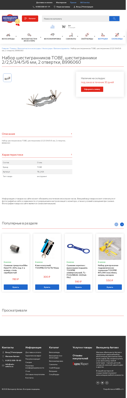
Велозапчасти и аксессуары (55, 357)
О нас (27, 371)
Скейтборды (54, 368)
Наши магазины (63, 7)
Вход (78, 7)
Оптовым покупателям (35, 374)
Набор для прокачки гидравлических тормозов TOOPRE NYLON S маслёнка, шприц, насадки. (108, 270)
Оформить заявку (92, 89)
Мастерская (61, 2)
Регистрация (87, 7)
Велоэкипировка (56, 361)
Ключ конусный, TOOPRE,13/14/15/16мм (47, 266)
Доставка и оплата (44, 2)
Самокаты (53, 364)
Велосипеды (54, 352)
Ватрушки (53, 371)
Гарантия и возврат (33, 356)
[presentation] (116, 224)
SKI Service (85, 2)
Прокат (73, 2)
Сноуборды (54, 374)
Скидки (28, 362)
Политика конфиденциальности (34, 367)
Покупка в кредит (32, 359)
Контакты (29, 378)
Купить (16, 287)
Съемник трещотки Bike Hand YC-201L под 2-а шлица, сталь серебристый (15, 269)
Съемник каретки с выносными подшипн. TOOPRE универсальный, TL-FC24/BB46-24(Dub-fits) (77, 271)
